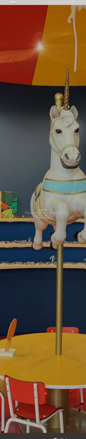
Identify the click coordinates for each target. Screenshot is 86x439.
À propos (44, 2)
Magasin (43, 209)
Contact (74, 2)
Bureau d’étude (52, 2)
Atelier (60, 2)
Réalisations (67, 2)
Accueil (38, 2)
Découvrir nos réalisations (43, 217)
